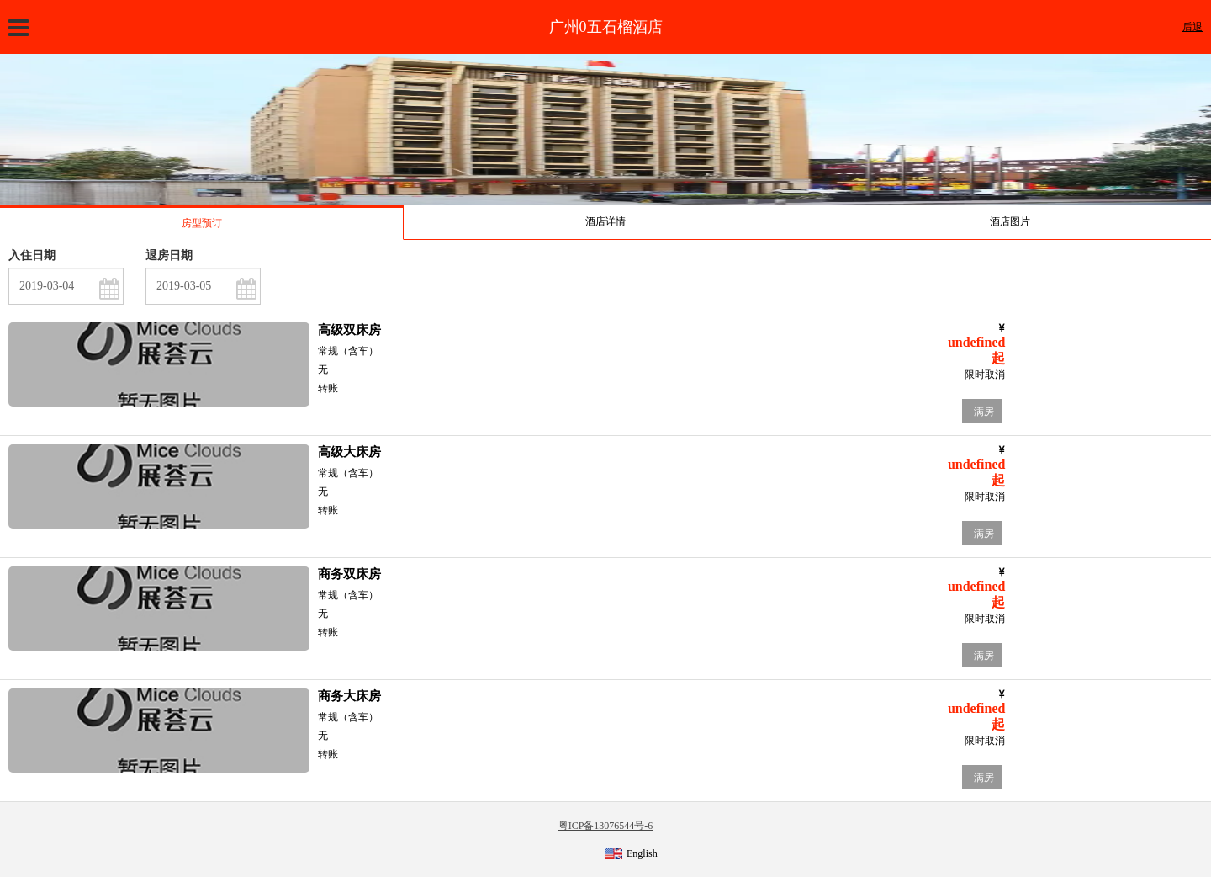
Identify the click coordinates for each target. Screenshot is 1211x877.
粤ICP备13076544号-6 (605, 826)
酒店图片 (1010, 221)
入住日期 (32, 255)
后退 (1192, 27)
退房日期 (169, 255)
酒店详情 (605, 221)
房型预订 (202, 223)
